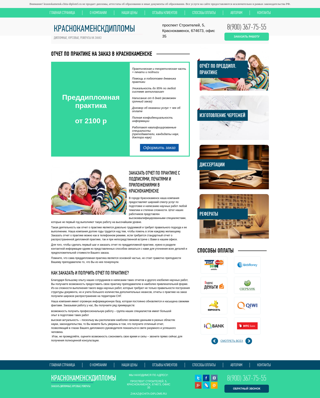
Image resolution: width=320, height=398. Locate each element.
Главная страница (62, 12)
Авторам (236, 12)
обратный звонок (246, 388)
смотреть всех (231, 340)
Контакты (264, 12)
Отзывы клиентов (164, 12)
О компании (98, 12)
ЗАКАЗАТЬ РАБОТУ (246, 36)
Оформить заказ (159, 147)
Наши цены (129, 12)
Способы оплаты (204, 12)
